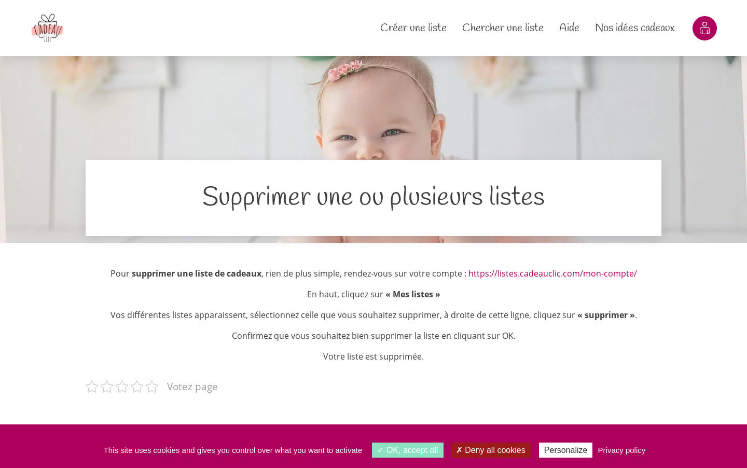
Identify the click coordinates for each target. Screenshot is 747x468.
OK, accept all (407, 450)
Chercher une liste (503, 28)
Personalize (566, 450)
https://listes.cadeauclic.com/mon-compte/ (552, 273)
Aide (569, 28)
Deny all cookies (490, 450)
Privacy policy (622, 450)
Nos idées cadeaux (634, 28)
